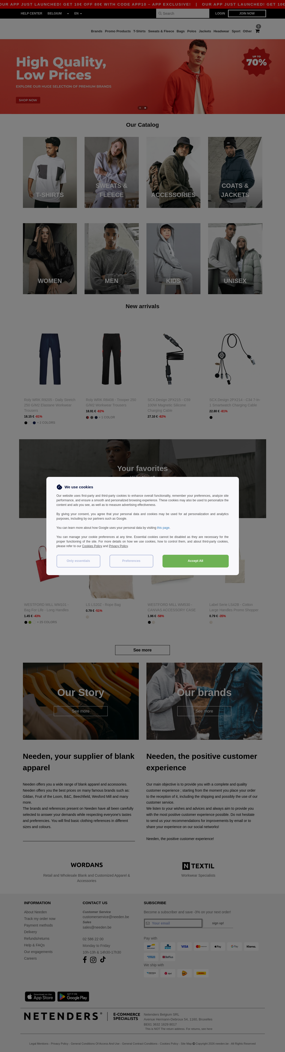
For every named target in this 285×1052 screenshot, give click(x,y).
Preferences (131, 561)
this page (163, 528)
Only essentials (78, 561)
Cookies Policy (92, 546)
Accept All (195, 561)
